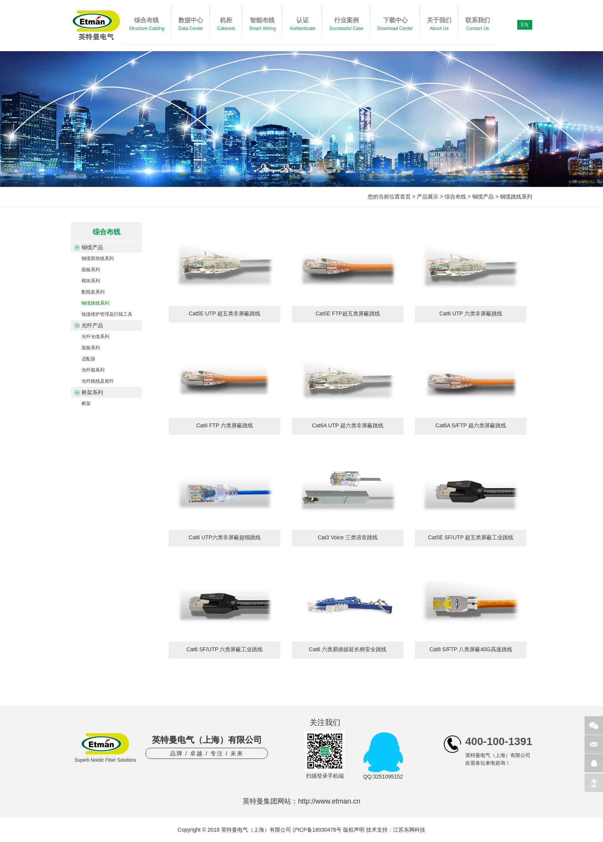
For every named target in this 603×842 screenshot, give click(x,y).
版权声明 (354, 830)
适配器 (88, 359)
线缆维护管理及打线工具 (107, 314)
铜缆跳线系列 (516, 196)
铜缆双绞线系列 (98, 258)
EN (524, 25)
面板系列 (91, 269)
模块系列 (91, 280)
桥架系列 (92, 392)
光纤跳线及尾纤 (98, 381)
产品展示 (427, 196)
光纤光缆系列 (95, 336)
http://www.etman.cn (329, 801)
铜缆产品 (483, 196)
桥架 (86, 403)
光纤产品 (92, 325)
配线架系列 (93, 292)
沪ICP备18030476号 (317, 830)
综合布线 (455, 196)
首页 (405, 196)
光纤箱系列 (93, 370)
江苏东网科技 (409, 830)
